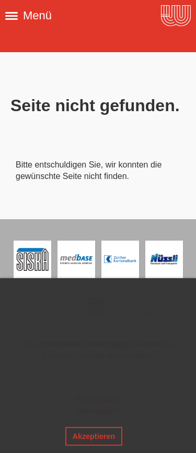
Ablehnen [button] (37, 436)
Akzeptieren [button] (93, 436)
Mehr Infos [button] (94, 413)
